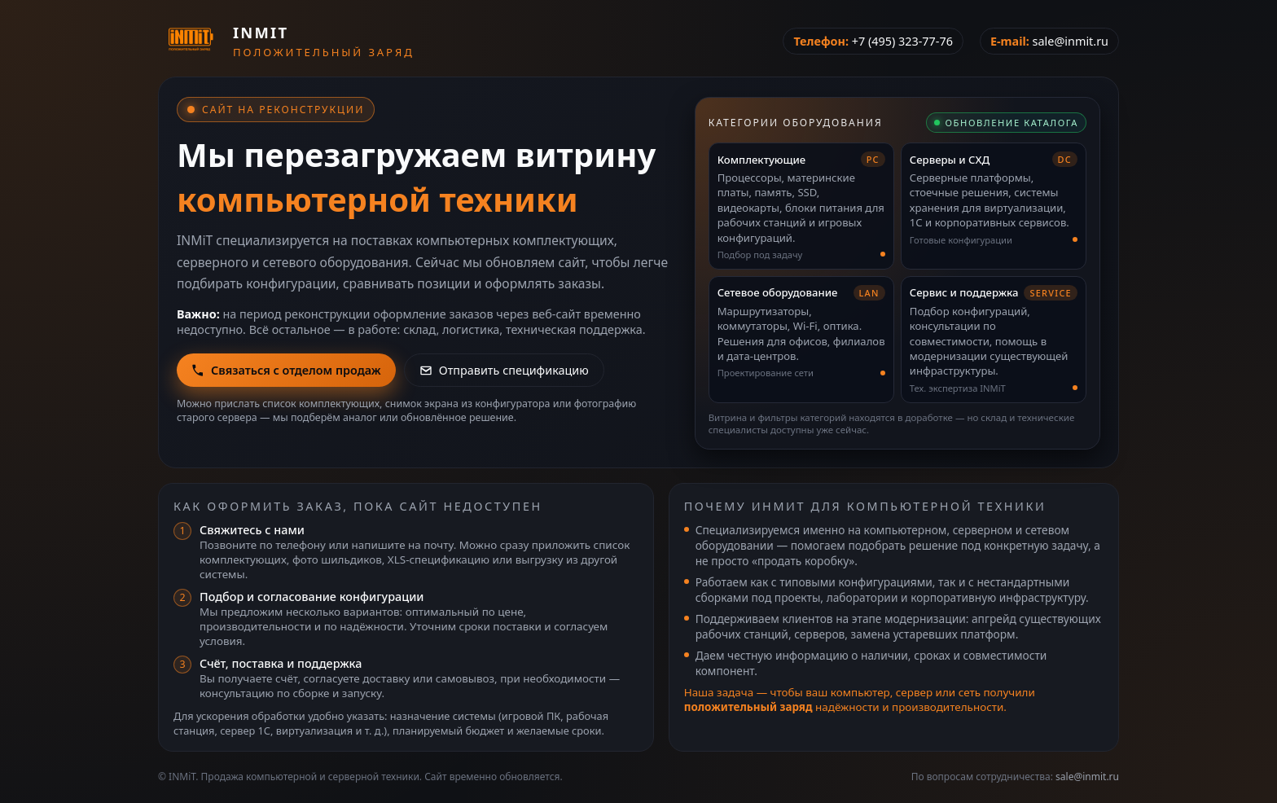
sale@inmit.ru (1070, 41)
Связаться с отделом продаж (286, 370)
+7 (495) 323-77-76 (902, 41)
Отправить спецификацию (504, 370)
